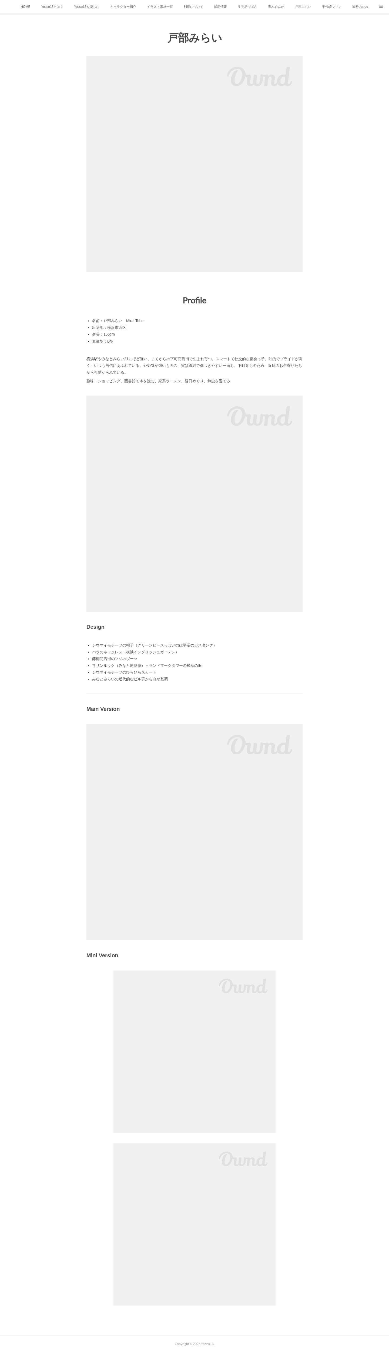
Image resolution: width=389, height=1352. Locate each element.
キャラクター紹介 (123, 7)
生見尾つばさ (247, 7)
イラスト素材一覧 (160, 7)
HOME (25, 7)
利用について (193, 7)
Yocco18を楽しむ (86, 7)
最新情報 (220, 7)
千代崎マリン (331, 7)
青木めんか (276, 7)
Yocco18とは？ (52, 7)
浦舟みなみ (360, 7)
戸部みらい (303, 7)
